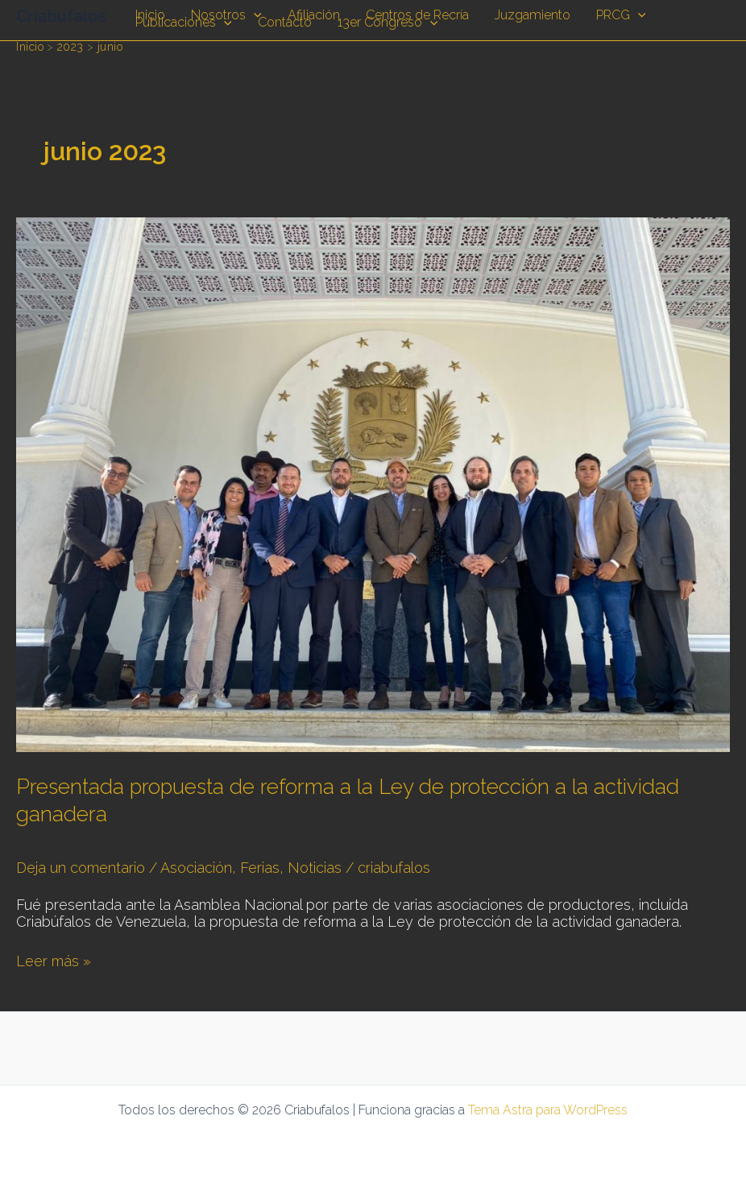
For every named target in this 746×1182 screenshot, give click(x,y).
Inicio (150, 15)
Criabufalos (61, 16)
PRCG (621, 15)
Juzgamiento (532, 15)
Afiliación (314, 15)
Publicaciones (183, 23)
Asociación (196, 867)
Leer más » (53, 961)
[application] (254, 15)
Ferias (260, 867)
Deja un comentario (80, 867)
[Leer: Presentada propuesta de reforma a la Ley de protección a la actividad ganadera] (373, 483)
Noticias (315, 867)
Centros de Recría (417, 15)
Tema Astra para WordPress (548, 1110)
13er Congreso (388, 23)
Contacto (285, 23)
